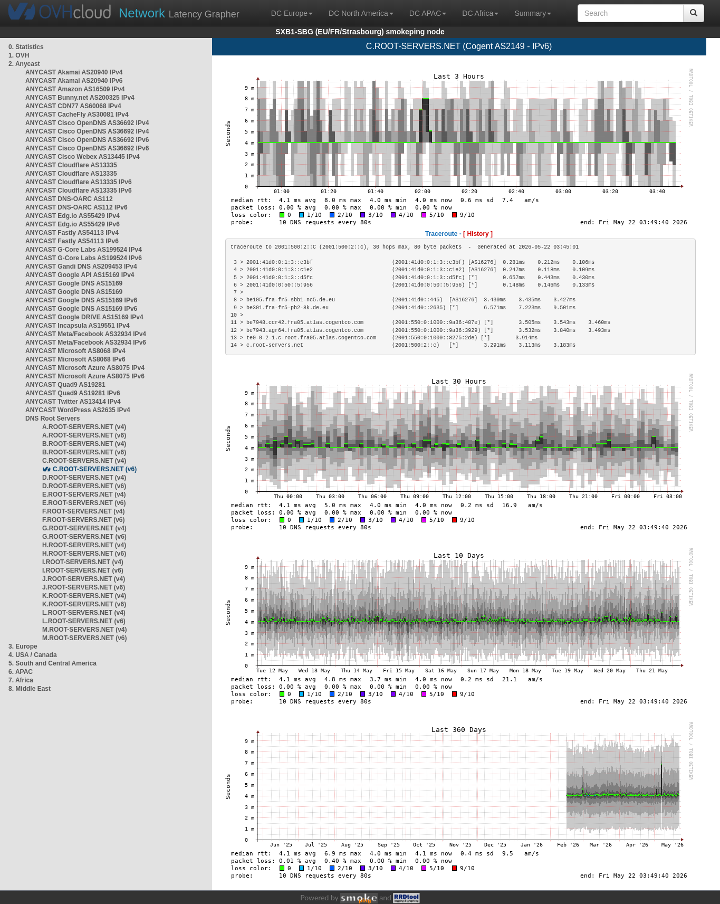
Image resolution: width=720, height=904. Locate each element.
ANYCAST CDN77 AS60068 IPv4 (73, 106)
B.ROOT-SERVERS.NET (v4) (84, 444)
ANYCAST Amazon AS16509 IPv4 (75, 89)
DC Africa (480, 13)
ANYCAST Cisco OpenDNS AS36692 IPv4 (87, 123)
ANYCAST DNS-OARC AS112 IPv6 (76, 207)
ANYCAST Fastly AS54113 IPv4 (72, 232)
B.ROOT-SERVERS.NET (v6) (84, 452)
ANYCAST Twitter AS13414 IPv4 (73, 401)
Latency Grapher (179, 13)
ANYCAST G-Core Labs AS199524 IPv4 (83, 249)
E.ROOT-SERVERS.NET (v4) (84, 494)
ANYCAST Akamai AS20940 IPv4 (74, 72)
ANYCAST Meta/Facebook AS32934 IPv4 (85, 334)
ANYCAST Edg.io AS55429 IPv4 (72, 216)
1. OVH (18, 55)
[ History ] (478, 233)
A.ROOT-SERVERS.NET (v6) (84, 435)
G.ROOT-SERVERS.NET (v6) (84, 536)
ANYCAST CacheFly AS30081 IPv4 (77, 114)
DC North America (361, 13)
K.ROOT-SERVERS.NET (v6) (84, 604)
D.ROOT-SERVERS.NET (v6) (84, 486)
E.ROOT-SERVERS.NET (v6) (84, 503)
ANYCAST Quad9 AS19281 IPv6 (72, 393)
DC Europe (292, 13)
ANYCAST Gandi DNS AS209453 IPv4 (81, 266)
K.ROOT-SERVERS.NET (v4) (84, 596)
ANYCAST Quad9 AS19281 (65, 384)
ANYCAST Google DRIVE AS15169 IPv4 (84, 317)
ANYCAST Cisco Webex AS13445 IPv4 (82, 156)
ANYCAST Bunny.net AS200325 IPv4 (80, 97)
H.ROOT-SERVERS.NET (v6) (84, 553)
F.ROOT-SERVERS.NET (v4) (83, 511)
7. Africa (20, 680)
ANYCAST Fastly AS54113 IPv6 (72, 241)
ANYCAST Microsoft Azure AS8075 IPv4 (85, 368)
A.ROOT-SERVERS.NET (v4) (84, 427)
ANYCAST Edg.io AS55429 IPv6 (72, 224)
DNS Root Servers (52, 418)
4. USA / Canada (32, 655)
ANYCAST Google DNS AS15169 (73, 283)
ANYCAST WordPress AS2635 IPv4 (77, 410)
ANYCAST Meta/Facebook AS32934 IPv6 (85, 342)
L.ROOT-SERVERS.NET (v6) (84, 621)
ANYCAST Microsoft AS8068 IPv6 (75, 359)
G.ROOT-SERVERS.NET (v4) (84, 528)
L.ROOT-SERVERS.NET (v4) (84, 612)
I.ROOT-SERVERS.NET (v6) (82, 570)
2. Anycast (24, 64)
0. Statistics (26, 47)
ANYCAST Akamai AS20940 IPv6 (74, 80)
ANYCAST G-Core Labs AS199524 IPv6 (83, 258)
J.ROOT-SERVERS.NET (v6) (83, 587)
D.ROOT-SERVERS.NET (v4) (84, 477)
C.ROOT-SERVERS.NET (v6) (95, 469)
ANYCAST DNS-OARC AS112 (69, 199)
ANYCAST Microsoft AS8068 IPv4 (75, 351)
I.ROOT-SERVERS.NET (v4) (82, 562)
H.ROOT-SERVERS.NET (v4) (84, 545)
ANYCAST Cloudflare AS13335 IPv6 (78, 182)
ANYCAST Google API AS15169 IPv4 (80, 275)
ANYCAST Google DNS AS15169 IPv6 (81, 300)
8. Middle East (29, 688)
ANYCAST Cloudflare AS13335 (71, 165)
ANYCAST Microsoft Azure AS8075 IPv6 (85, 376)
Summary (532, 13)
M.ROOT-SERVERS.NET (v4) (84, 629)
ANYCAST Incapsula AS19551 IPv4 (77, 325)
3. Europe (22, 646)
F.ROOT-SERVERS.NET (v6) (83, 520)
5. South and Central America (52, 663)
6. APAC (20, 671)
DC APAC (427, 13)
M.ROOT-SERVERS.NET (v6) (84, 638)
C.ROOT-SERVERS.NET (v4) (84, 460)
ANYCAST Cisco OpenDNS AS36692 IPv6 (87, 140)
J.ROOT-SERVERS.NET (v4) (83, 579)
